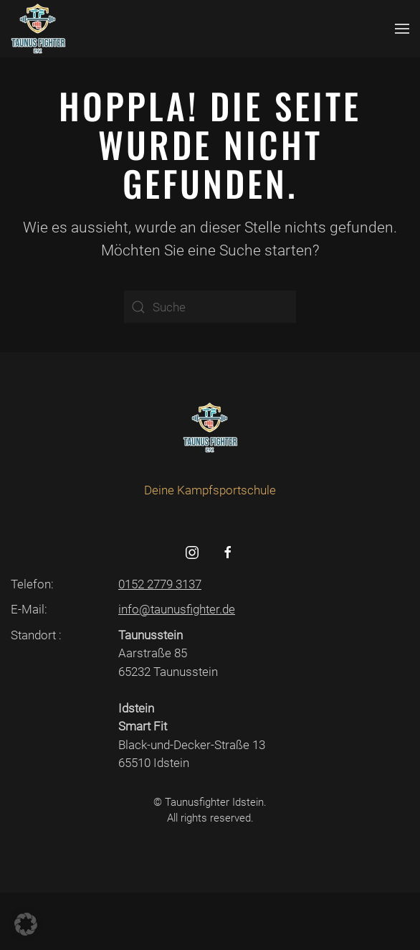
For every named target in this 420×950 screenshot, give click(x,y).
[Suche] (210, 307)
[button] (402, 28)
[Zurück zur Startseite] (38, 28)
